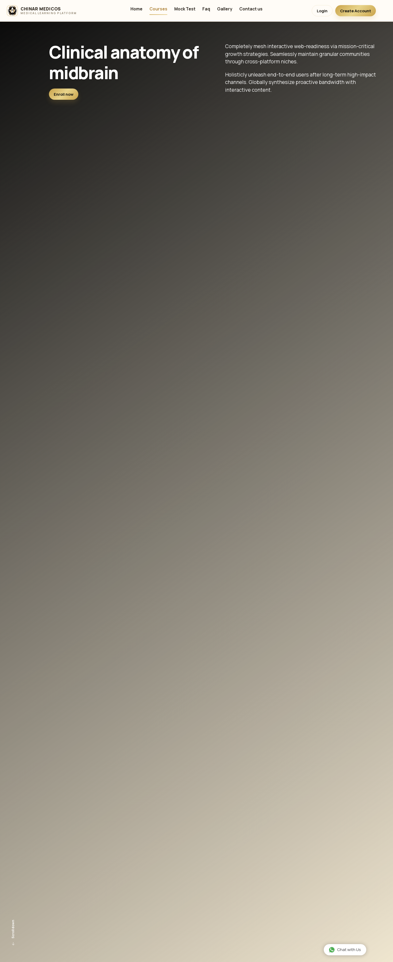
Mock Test (184, 9)
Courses (158, 9)
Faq (206, 9)
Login (322, 10)
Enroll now (64, 94)
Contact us (251, 9)
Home (136, 9)
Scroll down (13, 933)
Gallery (224, 9)
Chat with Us (345, 949)
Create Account (355, 10)
